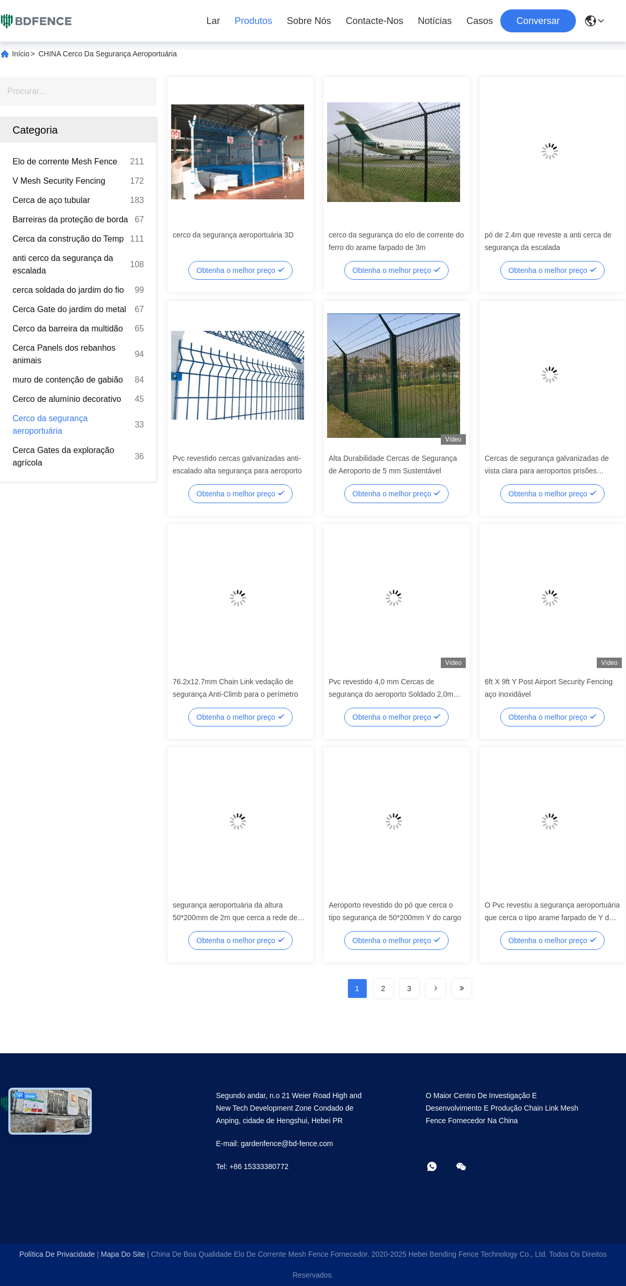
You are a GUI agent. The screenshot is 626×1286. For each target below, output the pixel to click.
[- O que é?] (439, 1167)
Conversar (538, 21)
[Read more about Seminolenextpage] (435, 988)
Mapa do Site (123, 1254)
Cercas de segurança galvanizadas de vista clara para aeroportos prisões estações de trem (547, 470)
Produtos (253, 21)
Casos (479, 21)
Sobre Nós (309, 21)
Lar (213, 21)
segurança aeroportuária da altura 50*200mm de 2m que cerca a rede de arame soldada (235, 917)
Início (20, 54)
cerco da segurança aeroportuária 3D (233, 235)
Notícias (435, 21)
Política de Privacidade (57, 1254)
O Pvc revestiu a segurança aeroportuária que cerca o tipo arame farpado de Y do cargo (552, 917)
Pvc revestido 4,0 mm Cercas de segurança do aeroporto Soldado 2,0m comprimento (391, 694)
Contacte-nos (374, 21)
